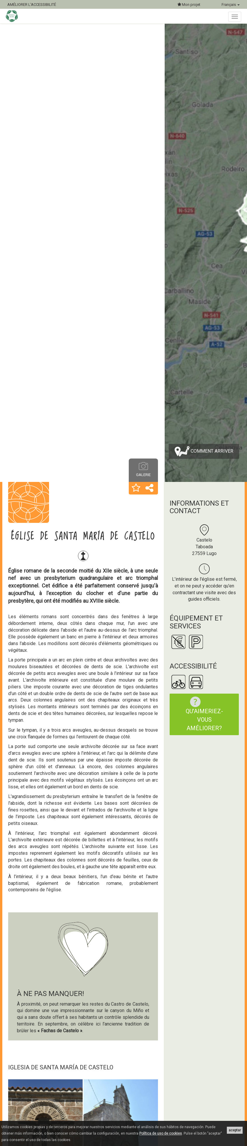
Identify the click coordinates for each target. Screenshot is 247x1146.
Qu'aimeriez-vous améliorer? (203, 714)
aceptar (235, 1130)
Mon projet (189, 4)
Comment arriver (204, 451)
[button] (136, 488)
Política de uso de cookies (160, 1133)
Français (231, 4)
